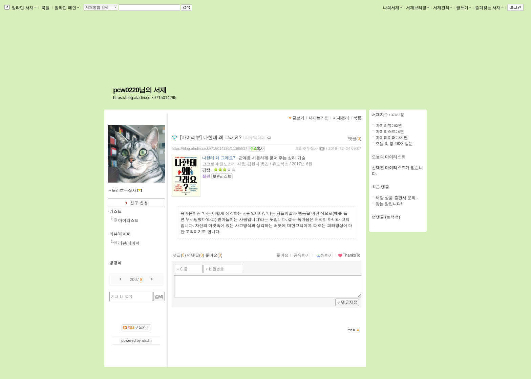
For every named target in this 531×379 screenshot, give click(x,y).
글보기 (298, 118)
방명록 (115, 262)
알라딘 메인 (67, 7)
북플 (45, 7)
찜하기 (324, 255)
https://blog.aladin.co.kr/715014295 (144, 97)
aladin (146, 340)
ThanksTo (349, 255)
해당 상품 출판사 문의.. (397, 197)
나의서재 (392, 7)
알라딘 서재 (23, 7)
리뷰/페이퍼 (120, 234)
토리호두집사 (306, 148)
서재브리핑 (417, 7)
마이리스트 (128, 220)
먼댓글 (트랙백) (386, 217)
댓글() (354, 138)
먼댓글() (195, 255)
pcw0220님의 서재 (139, 90)
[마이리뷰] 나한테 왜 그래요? (210, 137)
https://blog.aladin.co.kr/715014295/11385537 (209, 148)
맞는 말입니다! (389, 204)
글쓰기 (463, 7)
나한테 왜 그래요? (218, 158)
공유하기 (302, 255)
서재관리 (442, 7)
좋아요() (213, 255)
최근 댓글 (380, 187)
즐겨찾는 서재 (489, 7)
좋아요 (282, 255)
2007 (134, 279)
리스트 (115, 211)
